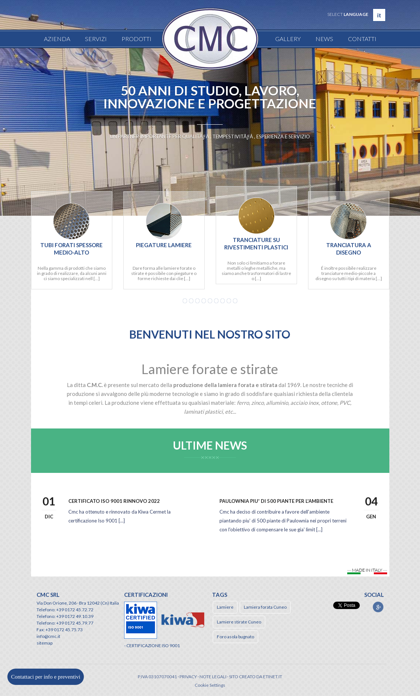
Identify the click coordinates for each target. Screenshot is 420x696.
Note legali (212, 676)
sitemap (44, 643)
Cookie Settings (210, 685)
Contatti (362, 38)
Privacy (188, 676)
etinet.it (272, 676)
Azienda (57, 38)
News (324, 38)
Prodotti (136, 38)
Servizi (96, 38)
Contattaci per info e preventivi (45, 677)
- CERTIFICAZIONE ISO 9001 (152, 645)
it (379, 15)
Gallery (288, 38)
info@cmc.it (48, 636)
